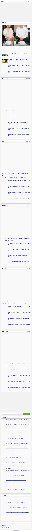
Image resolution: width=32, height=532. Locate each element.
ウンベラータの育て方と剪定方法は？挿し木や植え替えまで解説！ (18, 250)
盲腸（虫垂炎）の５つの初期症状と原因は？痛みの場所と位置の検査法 (17, 443)
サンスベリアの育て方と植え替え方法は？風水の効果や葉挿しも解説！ (19, 262)
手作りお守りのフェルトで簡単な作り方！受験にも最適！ (15, 452)
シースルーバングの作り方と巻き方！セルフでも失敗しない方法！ (16, 433)
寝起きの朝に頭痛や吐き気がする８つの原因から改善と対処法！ (16, 480)
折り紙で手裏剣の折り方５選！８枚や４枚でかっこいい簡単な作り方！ (19, 382)
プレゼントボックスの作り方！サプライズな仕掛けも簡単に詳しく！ (16, 429)
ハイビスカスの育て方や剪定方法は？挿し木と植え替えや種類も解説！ (15, 238)
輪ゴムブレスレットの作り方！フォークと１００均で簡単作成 (15, 462)
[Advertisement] (16, 12)
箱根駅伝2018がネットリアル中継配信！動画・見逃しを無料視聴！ (18, 135)
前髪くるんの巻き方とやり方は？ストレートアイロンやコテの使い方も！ (17, 424)
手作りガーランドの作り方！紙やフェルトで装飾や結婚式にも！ (16, 475)
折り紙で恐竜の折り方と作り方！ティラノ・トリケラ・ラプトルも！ (19, 370)
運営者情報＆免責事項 (5, 527)
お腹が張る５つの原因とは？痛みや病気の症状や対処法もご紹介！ (16, 489)
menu (30, 1)
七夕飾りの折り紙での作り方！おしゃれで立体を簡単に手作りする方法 (15, 363)
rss (28, 1)
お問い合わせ (4, 525)
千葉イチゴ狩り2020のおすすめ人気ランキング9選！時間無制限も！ (19, 307)
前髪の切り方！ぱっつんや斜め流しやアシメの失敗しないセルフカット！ (17, 419)
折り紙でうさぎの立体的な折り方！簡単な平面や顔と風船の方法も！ (19, 376)
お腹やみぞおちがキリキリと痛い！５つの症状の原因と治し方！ (16, 438)
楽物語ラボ (3, 1)
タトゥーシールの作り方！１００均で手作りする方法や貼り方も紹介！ (17, 448)
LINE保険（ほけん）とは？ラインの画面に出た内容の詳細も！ (18, 53)
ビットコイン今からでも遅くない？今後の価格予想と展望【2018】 (17, 60)
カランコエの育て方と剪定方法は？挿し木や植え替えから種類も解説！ (19, 244)
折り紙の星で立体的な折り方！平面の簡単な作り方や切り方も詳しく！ (19, 388)
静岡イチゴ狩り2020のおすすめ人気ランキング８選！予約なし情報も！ (16, 301)
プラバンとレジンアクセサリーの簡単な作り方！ (13, 457)
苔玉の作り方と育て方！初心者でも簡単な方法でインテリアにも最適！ (19, 256)
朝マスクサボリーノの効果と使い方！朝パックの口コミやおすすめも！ (19, 187)
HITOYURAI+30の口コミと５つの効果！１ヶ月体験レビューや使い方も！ (19, 181)
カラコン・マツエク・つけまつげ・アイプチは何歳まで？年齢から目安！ (19, 199)
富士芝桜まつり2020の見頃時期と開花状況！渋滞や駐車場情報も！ (18, 319)
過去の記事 (28, 78)
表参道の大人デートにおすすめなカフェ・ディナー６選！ (13, 47)
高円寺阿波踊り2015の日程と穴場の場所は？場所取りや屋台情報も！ (19, 325)
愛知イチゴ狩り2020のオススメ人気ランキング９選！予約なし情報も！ (19, 313)
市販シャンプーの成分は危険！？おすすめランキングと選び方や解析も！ (19, 72)
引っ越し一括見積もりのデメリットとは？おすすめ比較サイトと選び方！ (19, 66)
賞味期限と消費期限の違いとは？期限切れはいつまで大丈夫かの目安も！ (19, 193)
